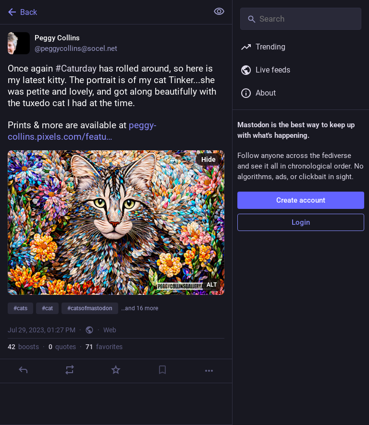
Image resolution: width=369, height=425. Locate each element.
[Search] (300, 19)
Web (109, 330)
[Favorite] (116, 370)
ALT (212, 284)
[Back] (103, 12)
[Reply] (23, 370)
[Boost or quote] (69, 370)
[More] (209, 370)
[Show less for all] (219, 11)
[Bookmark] (162, 370)
